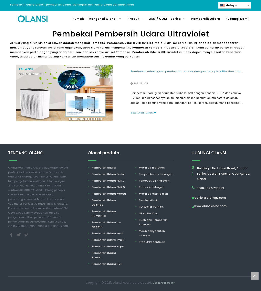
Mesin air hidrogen (152, 168)
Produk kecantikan (152, 242)
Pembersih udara (104, 168)
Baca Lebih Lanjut (143, 112)
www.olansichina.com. (210, 206)
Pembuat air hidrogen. (154, 181)
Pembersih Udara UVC (107, 264)
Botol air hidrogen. (152, 187)
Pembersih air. (149, 200)
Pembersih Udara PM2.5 (108, 187)
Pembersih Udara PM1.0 (108, 181)
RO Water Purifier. (151, 207)
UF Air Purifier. (148, 213)
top (255, 276)
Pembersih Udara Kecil (107, 233)
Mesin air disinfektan (153, 194)
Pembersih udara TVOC (108, 240)
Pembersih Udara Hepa (108, 246)
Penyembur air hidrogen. (156, 174)
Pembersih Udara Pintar (108, 174)
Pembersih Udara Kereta (109, 194)
